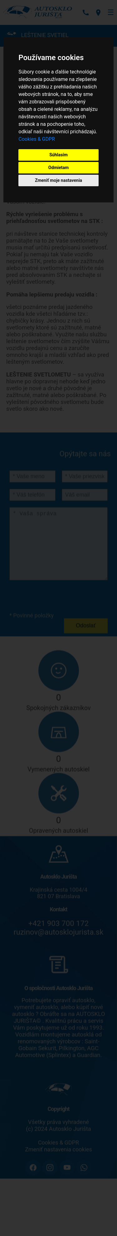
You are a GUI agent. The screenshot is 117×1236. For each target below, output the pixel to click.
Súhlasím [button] (58, 154)
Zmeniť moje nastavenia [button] (58, 180)
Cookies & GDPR (36, 139)
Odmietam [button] (58, 167)
